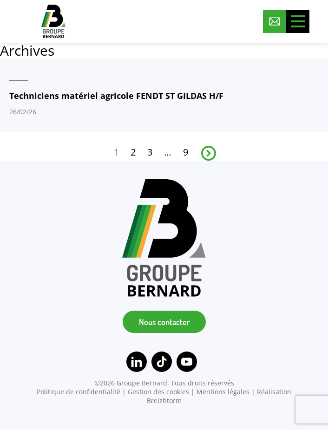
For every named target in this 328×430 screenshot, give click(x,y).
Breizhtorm (164, 400)
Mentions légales (223, 391)
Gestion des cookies (158, 391)
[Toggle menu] (297, 21)
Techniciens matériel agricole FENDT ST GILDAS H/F (116, 95)
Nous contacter (164, 322)
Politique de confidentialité (78, 391)
